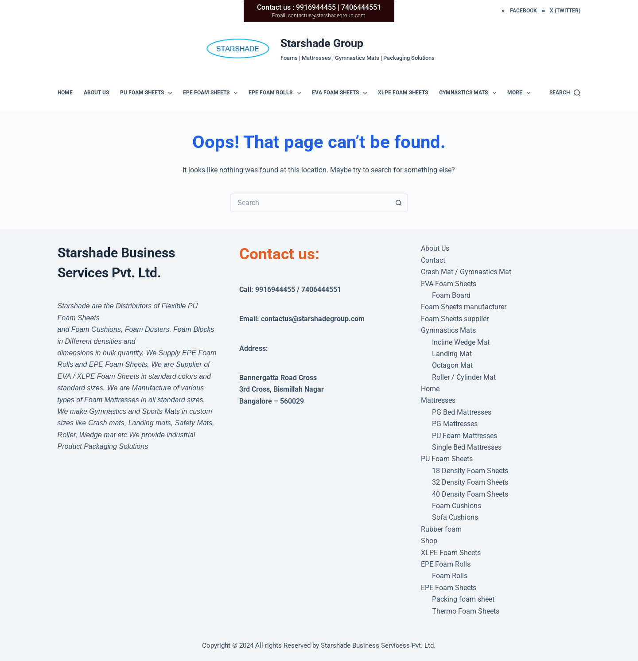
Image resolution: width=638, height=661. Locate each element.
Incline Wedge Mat (461, 342)
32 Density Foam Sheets (470, 482)
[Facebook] (519, 11)
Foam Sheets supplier (455, 319)
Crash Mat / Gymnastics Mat (466, 272)
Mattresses (438, 400)
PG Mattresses (455, 424)
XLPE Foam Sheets (403, 92)
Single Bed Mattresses (467, 447)
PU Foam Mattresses (464, 436)
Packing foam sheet (463, 599)
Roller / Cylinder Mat (464, 377)
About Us (96, 92)
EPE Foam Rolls (276, 93)
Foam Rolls (449, 576)
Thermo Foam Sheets (465, 611)
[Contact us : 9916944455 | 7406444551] (319, 11)
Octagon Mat (452, 365)
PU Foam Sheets (147, 93)
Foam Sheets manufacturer (463, 307)
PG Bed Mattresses (461, 412)
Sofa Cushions (455, 517)
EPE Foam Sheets (212, 93)
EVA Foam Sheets (341, 93)
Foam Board (451, 295)
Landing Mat (452, 354)
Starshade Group (321, 43)
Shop (429, 541)
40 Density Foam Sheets (470, 494)
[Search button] (399, 202)
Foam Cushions (456, 506)
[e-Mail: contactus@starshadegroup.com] (238, 48)
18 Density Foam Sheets (470, 471)
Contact (433, 260)
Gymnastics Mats (469, 93)
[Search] (564, 93)
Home (65, 92)
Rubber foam (441, 529)
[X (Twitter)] (561, 11)
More (520, 93)
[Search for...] (310, 202)
